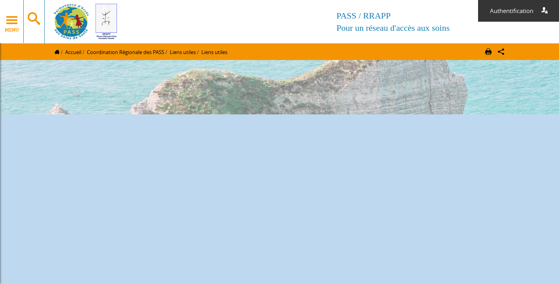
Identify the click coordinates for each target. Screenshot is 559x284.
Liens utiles (183, 52)
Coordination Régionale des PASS (125, 52)
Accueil (73, 52)
